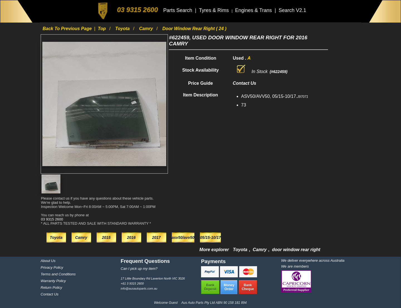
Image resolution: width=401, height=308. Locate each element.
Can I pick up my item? (139, 268)
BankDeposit (210, 287)
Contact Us (49, 294)
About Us (48, 261)
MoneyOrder (229, 287)
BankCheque (248, 287)
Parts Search (178, 10)
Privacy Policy (52, 267)
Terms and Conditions (58, 274)
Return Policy (51, 287)
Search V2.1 (292, 10)
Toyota (123, 28)
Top (102, 28)
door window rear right (296, 249)
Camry (146, 28)
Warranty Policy (53, 281)
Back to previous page (68, 28)
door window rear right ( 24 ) (194, 28)
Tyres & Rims (214, 10)
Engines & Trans (254, 10)
